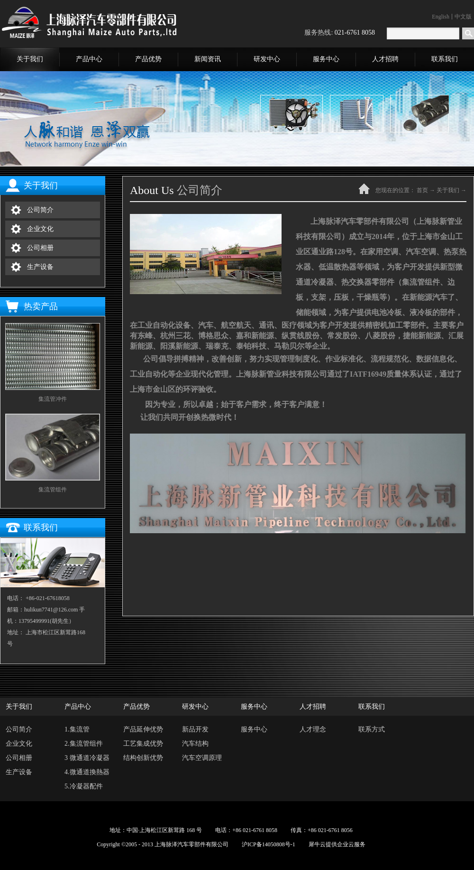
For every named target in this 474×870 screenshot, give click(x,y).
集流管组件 (52, 489)
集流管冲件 (52, 399)
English (440, 16)
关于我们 (448, 190)
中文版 (463, 16)
